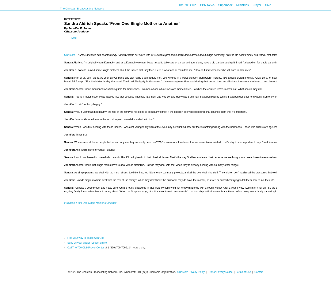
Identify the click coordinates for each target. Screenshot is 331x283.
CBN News (207, 5)
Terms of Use (244, 272)
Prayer (256, 5)
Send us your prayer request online (87, 242)
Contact (258, 272)
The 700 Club (187, 5)
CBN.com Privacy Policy (191, 272)
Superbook (225, 5)
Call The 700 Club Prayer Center (85, 247)
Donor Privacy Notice (221, 272)
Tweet (74, 37)
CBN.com (69, 55)
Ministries (242, 5)
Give (268, 5)
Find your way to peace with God (85, 237)
